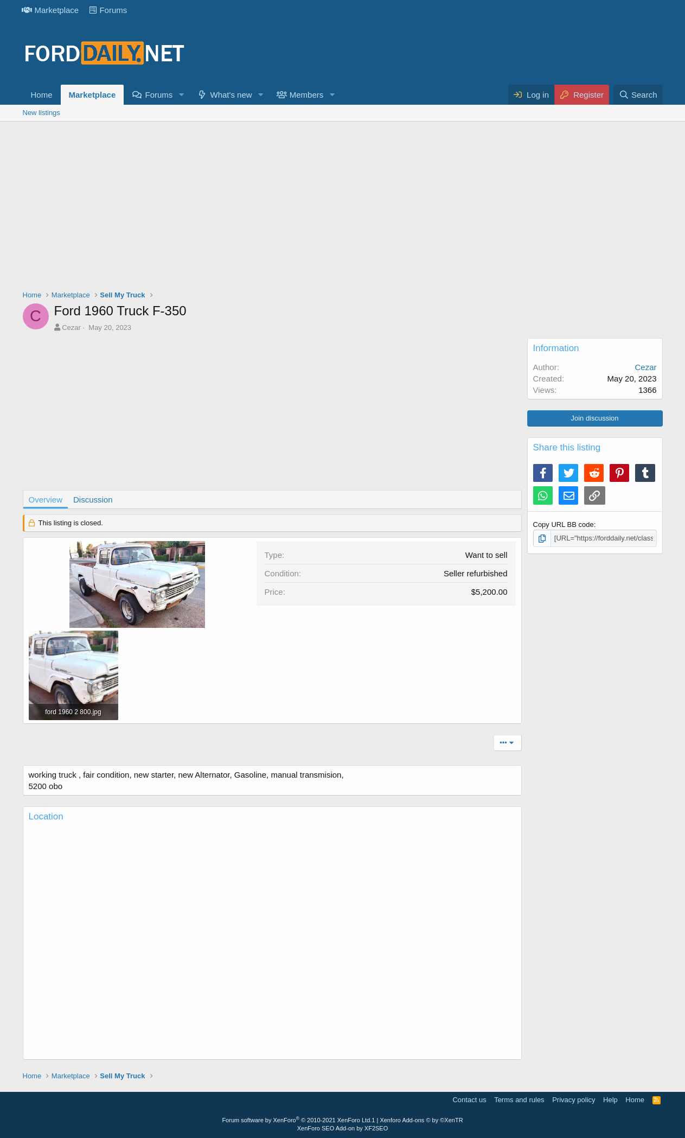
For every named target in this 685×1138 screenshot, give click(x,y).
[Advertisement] (343, 208)
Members (307, 94)
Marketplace (50, 10)
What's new (231, 94)
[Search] (638, 95)
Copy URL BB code (563, 524)
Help (610, 1100)
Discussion (93, 499)
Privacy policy (573, 1100)
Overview (46, 499)
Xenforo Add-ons (421, 1120)
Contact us (469, 1100)
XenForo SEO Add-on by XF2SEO (342, 1128)
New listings (41, 113)
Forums (108, 10)
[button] (181, 95)
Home (42, 94)
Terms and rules (519, 1100)
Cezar (71, 327)
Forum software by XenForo (297, 1120)
